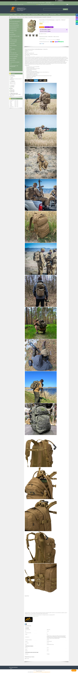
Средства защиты (12, 60)
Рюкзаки (26, 17)
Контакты (24, 14)
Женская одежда (12, 49)
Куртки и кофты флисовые (14, 23)
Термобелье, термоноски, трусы (15, 36)
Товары (15, 14)
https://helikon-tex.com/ (34, 616)
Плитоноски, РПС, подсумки (14, 54)
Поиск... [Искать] (65, 9)
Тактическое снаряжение (13, 56)
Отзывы (59, 14)
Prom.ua (43, 670)
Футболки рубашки (12, 34)
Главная (11, 14)
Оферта (11, 668)
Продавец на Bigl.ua (39, 671)
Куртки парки (12, 32)
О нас (20, 14)
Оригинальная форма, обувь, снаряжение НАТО (14, 66)
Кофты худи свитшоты (13, 28)
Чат (74, 670)
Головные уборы (12, 43)
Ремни (10, 47)
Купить (42, 27)
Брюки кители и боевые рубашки (15, 21)
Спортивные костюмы (13, 30)
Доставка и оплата (34, 14)
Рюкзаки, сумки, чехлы (20, 17)
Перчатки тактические (13, 41)
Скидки (40, 14)
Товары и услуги (13, 17)
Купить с (49, 27)
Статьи (29, 14)
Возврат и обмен (46, 14)
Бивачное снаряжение (13, 58)
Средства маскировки (13, 45)
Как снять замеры (53, 14)
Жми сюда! (48, 2)
